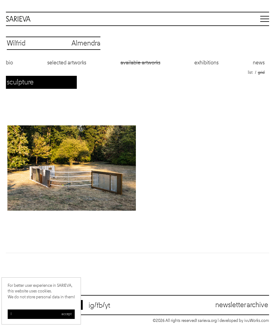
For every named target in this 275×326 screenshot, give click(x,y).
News (259, 62)
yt (107, 305)
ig (91, 305)
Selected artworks (66, 62)
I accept (41, 314)
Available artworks (140, 62)
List (250, 73)
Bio (9, 62)
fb (99, 305)
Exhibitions (206, 62)
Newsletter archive (241, 305)
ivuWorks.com (256, 321)
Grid (261, 73)
